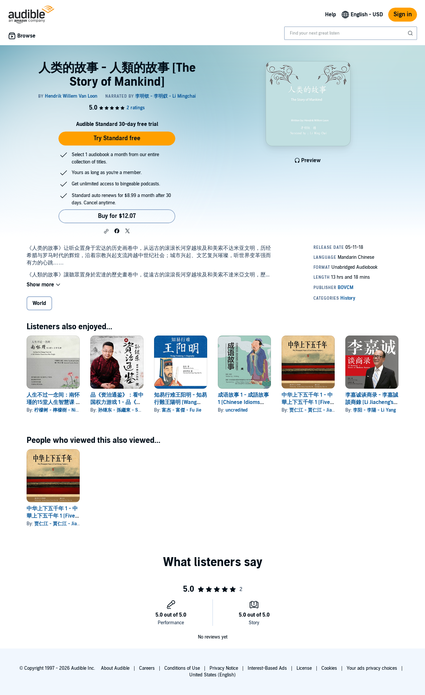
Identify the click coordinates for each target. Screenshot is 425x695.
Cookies (329, 668)
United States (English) (212, 675)
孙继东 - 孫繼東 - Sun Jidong (128, 410)
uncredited (236, 410)
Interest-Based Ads (267, 668)
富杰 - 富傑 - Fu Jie (181, 410)
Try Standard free (117, 138)
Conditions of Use (182, 668)
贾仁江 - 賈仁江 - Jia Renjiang (320, 410)
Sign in (402, 14)
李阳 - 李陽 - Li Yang (374, 410)
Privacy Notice (224, 668)
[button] (106, 231)
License (304, 668)
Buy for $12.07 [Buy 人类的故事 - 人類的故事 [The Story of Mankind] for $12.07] (117, 216)
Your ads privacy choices (372, 668)
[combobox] (350, 33)
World (39, 303)
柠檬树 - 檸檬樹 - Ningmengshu (67, 410)
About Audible (115, 668)
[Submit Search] (411, 33)
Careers (147, 668)
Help (330, 14)
